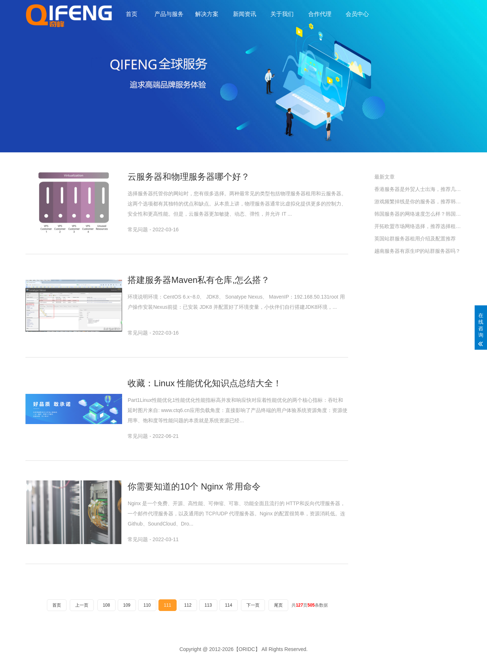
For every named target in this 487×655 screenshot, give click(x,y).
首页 (131, 14)
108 (106, 605)
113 (208, 605)
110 (147, 605)
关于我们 (282, 14)
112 (188, 605)
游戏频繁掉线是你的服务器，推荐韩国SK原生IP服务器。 (418, 201)
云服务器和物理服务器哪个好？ (189, 176)
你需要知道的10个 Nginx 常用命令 (194, 486)
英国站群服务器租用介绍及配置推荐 (415, 238)
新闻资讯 (244, 14)
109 (126, 605)
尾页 (278, 605)
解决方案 (206, 14)
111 (167, 605)
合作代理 (319, 14)
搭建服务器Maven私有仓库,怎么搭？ (199, 280)
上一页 (81, 605)
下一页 (252, 605)
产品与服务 (169, 14)
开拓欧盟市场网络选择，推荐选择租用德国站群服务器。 (418, 226)
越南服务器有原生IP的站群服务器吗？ (417, 251)
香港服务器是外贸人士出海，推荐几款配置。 (418, 189)
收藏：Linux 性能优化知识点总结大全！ (205, 383)
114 (228, 605)
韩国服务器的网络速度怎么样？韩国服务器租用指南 (418, 214)
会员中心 (357, 14)
